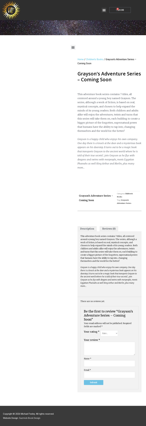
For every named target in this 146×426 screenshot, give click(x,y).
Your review (92, 339)
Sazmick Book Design (29, 417)
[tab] (87, 229)
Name (87, 358)
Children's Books (94, 59)
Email (87, 370)
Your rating (91, 331)
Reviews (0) (109, 229)
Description (87, 229)
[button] (104, 10)
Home (80, 59)
